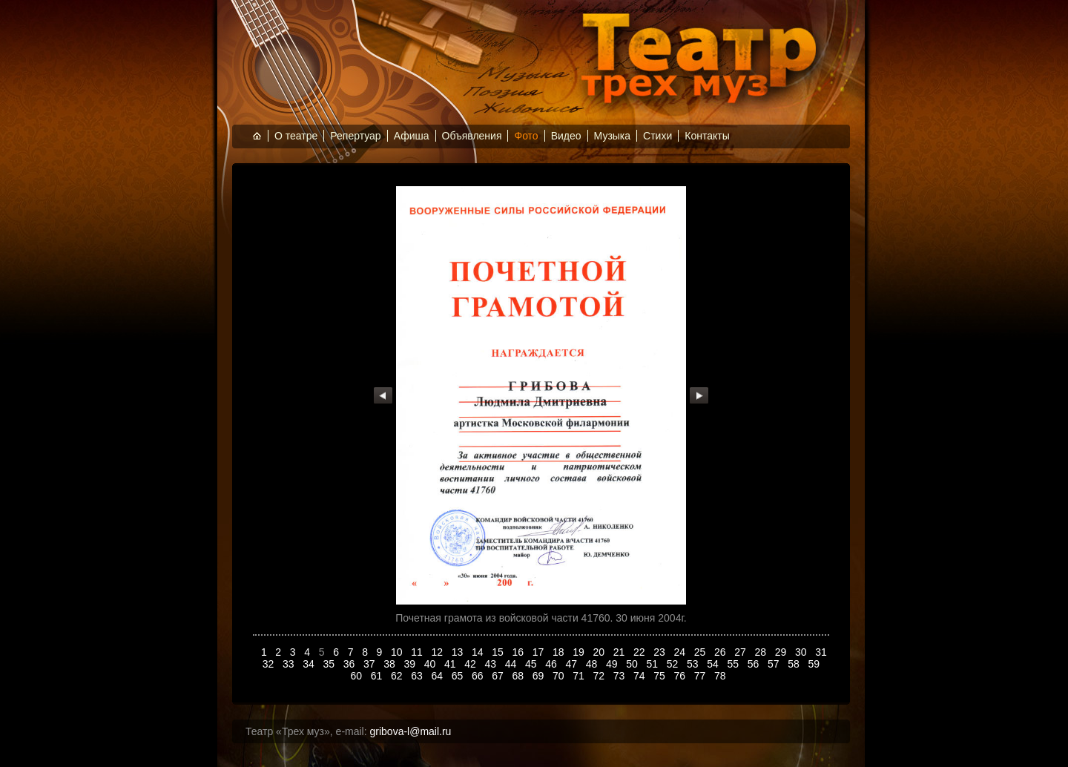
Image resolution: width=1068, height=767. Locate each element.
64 (439, 676)
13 (459, 652)
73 (620, 676)
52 (674, 664)
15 (499, 652)
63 (418, 676)
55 (735, 664)
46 (552, 664)
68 (519, 676)
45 (532, 664)
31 (821, 652)
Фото (526, 136)
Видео (566, 136)
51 (654, 664)
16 (519, 652)
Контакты (707, 136)
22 (640, 652)
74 (640, 676)
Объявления (472, 136)
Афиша (411, 136)
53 (694, 664)
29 (782, 652)
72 (600, 676)
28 (762, 652)
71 (580, 676)
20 (600, 652)
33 (290, 664)
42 (471, 664)
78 (721, 676)
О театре (295, 136)
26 (721, 652)
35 (330, 664)
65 (459, 676)
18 (560, 652)
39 (411, 664)
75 (660, 676)
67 (499, 676)
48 (593, 664)
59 (815, 664)
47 (573, 664)
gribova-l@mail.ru (411, 731)
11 (418, 652)
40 (431, 664)
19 (580, 652)
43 (492, 664)
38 (390, 664)
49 (613, 664)
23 (660, 652)
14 (479, 652)
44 (512, 664)
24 (681, 652)
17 (540, 652)
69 (540, 676)
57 (775, 664)
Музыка (612, 136)
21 (620, 652)
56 (755, 664)
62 (398, 676)
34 (310, 664)
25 (701, 652)
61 (378, 676)
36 (350, 664)
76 (681, 676)
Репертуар (355, 136)
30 (802, 652)
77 (701, 676)
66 (479, 676)
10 (398, 652)
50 (633, 664)
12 (439, 652)
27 (741, 652)
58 (795, 664)
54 (714, 664)
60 (358, 676)
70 (560, 676)
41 (451, 664)
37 (370, 664)
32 (270, 664)
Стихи (657, 136)
